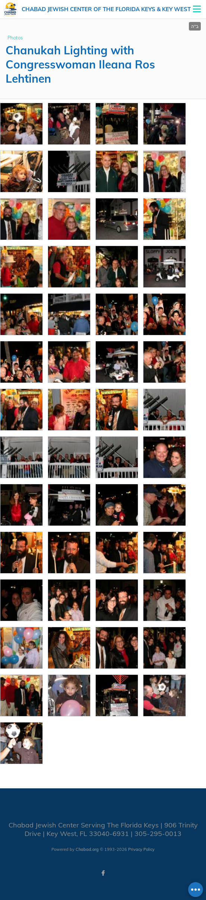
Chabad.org (87, 849)
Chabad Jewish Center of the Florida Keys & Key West (106, 9)
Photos (15, 38)
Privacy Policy (141, 849)
